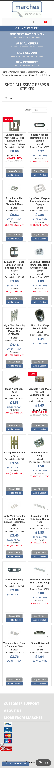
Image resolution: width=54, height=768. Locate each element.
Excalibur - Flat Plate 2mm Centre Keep (40, 519)
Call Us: (27, 28)
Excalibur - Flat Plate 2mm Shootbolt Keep (14, 201)
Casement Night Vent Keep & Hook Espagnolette (14, 137)
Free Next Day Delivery (27, 35)
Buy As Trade (14, 171)
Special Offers (27, 45)
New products (27, 63)
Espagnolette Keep (14, 452)
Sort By (28, 110)
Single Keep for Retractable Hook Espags (39, 137)
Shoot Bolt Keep (14, 579)
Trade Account (27, 54)
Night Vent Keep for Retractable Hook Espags (40, 201)
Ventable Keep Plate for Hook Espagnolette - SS (40, 392)
